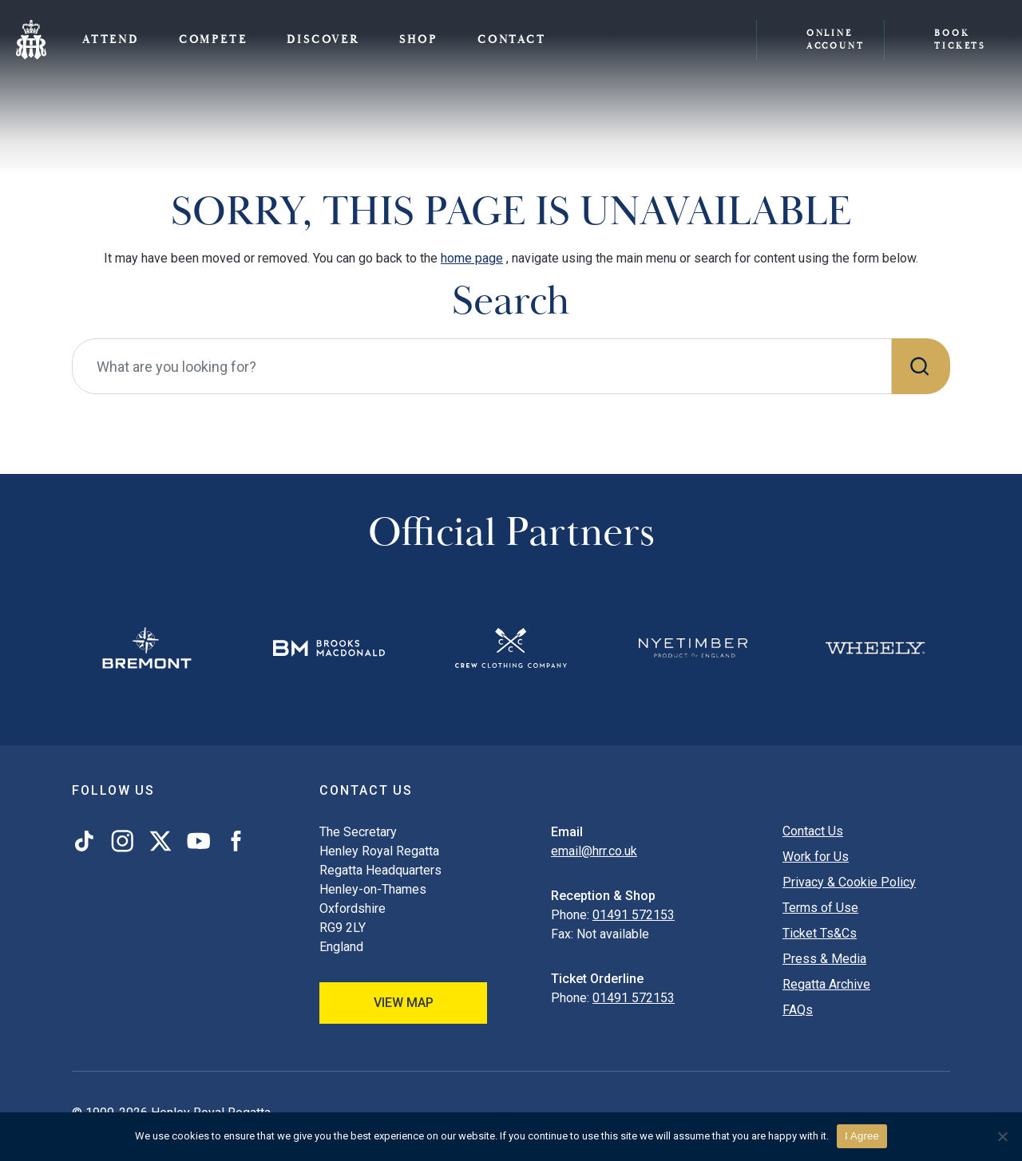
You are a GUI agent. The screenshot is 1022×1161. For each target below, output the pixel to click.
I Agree (862, 1136)
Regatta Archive (826, 984)
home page (472, 258)
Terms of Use (820, 907)
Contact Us (812, 831)
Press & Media (824, 958)
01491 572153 (633, 914)
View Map (404, 1002)
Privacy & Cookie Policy (849, 882)
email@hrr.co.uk (594, 851)
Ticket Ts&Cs (819, 933)
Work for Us (815, 856)
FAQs (797, 1009)
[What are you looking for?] (482, 366)
